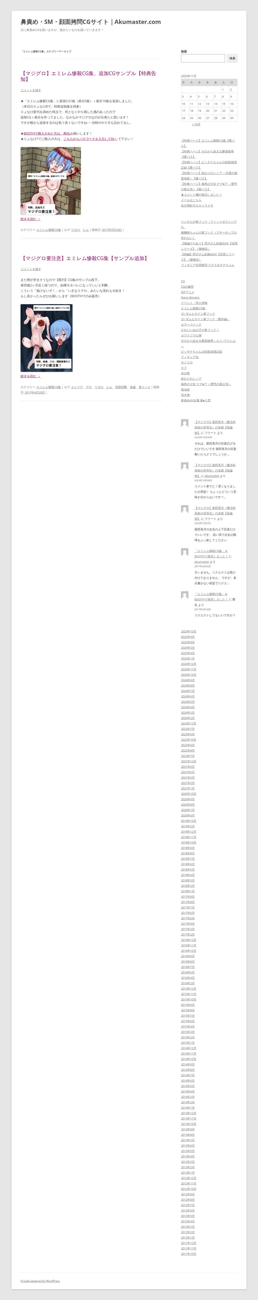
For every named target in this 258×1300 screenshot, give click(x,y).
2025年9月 (188, 637)
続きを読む (30, 219)
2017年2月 (188, 934)
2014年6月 (188, 1081)
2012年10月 (188, 1189)
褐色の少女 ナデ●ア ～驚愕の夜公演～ (206, 384)
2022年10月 (188, 740)
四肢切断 (121, 387)
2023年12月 (188, 723)
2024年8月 (188, 685)
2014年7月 (188, 1075)
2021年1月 (188, 788)
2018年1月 (188, 891)
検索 (184, 51)
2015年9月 (188, 1005)
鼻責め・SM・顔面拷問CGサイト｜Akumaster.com (91, 22)
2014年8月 (188, 1070)
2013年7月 (188, 1140)
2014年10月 (188, 1059)
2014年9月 (188, 1064)
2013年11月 (188, 1118)
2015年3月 (188, 1032)
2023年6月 (188, 734)
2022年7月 (188, 756)
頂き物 (185, 395)
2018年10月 (188, 842)
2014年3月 (188, 1097)
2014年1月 (188, 1108)
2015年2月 (188, 1037)
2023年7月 (188, 729)
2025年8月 (188, 642)
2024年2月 (188, 718)
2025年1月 (188, 658)
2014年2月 (188, 1102)
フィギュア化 (190, 357)
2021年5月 (188, 777)
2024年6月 (188, 696)
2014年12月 (188, 1048)
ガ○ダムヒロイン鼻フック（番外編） (205, 319)
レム (86, 230)
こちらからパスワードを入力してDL (89, 139)
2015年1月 (188, 1043)
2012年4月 (188, 1221)
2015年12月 (188, 989)
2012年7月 (188, 1205)
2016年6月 (188, 972)
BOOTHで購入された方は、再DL (47, 133)
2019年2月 (188, 826)
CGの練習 (187, 287)
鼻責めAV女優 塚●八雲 (196, 400)
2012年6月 (188, 1210)
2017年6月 (188, 913)
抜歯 (133, 387)
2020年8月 (188, 805)
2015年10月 (188, 999)
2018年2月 (188, 886)
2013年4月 (188, 1156)
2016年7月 (188, 967)
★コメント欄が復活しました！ (201, 195)
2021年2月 (188, 783)
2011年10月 (188, 1254)
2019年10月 (188, 821)
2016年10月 (188, 951)
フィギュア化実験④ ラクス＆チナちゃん (208, 265)
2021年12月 (188, 761)
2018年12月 (188, 832)
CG (183, 281)
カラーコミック (191, 324)
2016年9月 (188, 956)
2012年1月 (188, 1238)
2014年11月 (188, 1054)
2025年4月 (188, 653)
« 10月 (196, 124)
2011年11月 (188, 1248)
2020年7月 (188, 810)
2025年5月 (188, 648)
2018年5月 (188, 869)
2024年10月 (188, 675)
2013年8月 (188, 1135)
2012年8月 (188, 1200)
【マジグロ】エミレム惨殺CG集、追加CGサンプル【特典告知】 (88, 76)
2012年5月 (188, 1216)
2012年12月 (188, 1178)
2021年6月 (188, 772)
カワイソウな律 (191, 335)
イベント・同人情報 (194, 303)
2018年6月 (188, 864)
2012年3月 (188, 1227)
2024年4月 (188, 707)
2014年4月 (188, 1091)
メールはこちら (191, 200)
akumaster (212, 476)
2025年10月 (188, 631)
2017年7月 (188, 907)
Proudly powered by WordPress (40, 1281)
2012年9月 (188, 1194)
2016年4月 (188, 978)
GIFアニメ (187, 292)
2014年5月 (188, 1086)
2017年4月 (188, 924)
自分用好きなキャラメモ (197, 205)
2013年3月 (188, 1162)
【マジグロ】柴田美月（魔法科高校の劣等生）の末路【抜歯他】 (215, 427)
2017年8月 (188, 902)
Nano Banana (190, 297)
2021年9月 (188, 767)
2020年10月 (188, 794)
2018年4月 (188, 875)
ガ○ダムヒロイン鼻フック (198, 314)
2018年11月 (188, 837)
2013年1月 (188, 1173)
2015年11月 (188, 994)
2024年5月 (188, 702)
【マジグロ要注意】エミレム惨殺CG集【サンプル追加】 (85, 258)
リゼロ (75, 230)
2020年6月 (188, 815)
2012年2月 (188, 1232)
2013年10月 (188, 1124)
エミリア (77, 387)
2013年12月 (188, 1113)
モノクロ (187, 362)
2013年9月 (188, 1129)
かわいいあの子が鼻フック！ (200, 330)
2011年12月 (188, 1243)
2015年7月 (188, 1016)
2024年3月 (188, 713)
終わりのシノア (191, 379)
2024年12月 (188, 664)
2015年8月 (188, 1010)
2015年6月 (188, 1021)
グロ (89, 387)
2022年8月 (188, 750)
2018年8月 (188, 853)
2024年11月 (188, 669)
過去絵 (185, 389)
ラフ (184, 368)
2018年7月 (188, 859)
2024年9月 (188, 680)
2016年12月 (188, 940)
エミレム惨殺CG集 (49, 230)
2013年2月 (188, 1167)
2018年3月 (188, 880)
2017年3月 (188, 929)
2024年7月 (188, 691)
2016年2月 (188, 983)
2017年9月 (188, 897)
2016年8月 (188, 961)
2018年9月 (188, 848)
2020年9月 (188, 799)
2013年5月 (188, 1151)
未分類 (185, 373)
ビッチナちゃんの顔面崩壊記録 (201, 352)
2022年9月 (188, 745)
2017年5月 (188, 918)
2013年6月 (188, 1146)
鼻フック (144, 387)
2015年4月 (188, 1026)
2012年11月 (188, 1183)
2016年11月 (188, 945)
